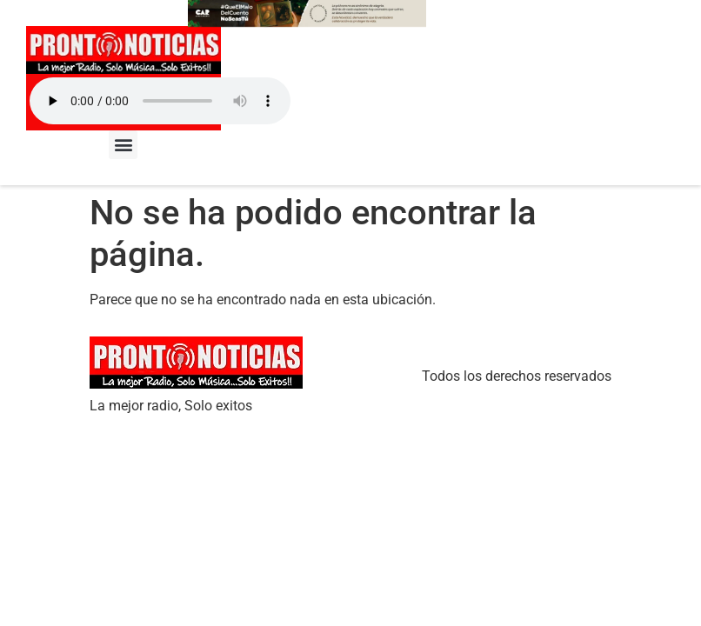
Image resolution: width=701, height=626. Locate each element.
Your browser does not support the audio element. (160, 100)
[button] (123, 144)
